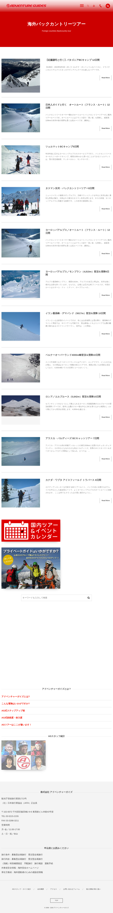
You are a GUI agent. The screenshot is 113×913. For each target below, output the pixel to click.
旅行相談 (38, 863)
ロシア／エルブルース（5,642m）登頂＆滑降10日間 (73, 398)
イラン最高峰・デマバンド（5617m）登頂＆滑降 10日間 (75, 315)
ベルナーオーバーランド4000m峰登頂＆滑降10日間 (72, 356)
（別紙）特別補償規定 (11, 863)
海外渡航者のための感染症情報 (28, 872)
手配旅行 (28, 863)
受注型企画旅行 (35, 854)
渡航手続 (49, 863)
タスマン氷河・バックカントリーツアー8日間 (69, 190)
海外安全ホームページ (28, 868)
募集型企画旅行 (19, 854)
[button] (108, 6)
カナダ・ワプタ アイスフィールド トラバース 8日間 (73, 481)
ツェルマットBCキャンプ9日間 (62, 148)
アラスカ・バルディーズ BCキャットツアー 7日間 (72, 440)
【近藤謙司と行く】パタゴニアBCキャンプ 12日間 (72, 60)
